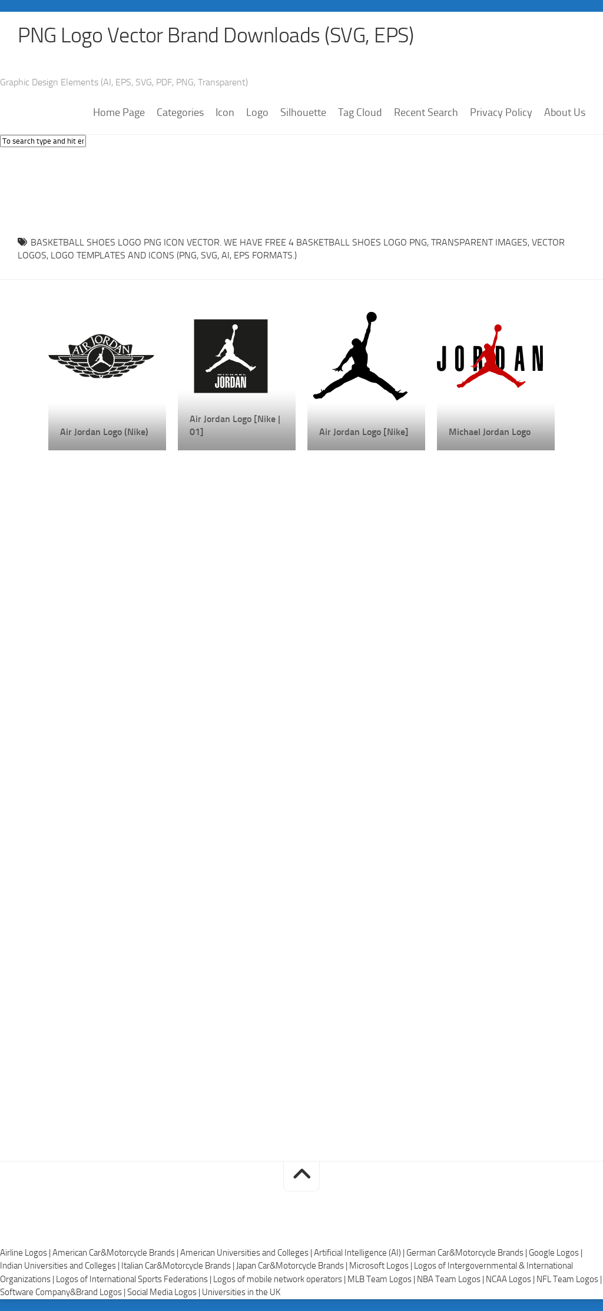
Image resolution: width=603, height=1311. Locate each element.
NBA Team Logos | (451, 1279)
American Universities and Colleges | (247, 1252)
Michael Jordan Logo (490, 431)
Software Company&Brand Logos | (63, 1292)
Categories (180, 112)
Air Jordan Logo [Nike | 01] (235, 425)
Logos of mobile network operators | (280, 1279)
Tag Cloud (360, 112)
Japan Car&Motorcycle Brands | (292, 1265)
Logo (257, 112)
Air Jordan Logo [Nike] (364, 431)
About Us (564, 112)
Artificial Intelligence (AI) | (360, 1252)
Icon (225, 112)
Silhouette (303, 112)
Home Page (119, 112)
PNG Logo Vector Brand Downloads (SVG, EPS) (215, 35)
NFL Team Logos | (569, 1279)
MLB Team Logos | (382, 1279)
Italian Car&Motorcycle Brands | (178, 1265)
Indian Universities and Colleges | (60, 1265)
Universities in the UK (241, 1292)
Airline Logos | (26, 1252)
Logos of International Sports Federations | (134, 1279)
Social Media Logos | (164, 1292)
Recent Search (426, 112)
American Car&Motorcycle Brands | (116, 1252)
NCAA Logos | (511, 1279)
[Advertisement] (301, 188)
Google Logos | (555, 1252)
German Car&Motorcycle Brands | (467, 1252)
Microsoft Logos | (381, 1265)
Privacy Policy (501, 112)
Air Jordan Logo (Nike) (104, 431)
